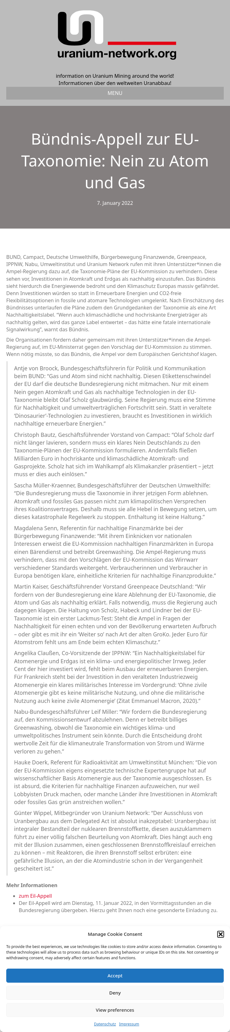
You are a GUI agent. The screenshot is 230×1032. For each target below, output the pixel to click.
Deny (115, 993)
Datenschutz (105, 1024)
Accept (115, 975)
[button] (221, 934)
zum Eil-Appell (35, 895)
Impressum (129, 1024)
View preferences (115, 1010)
